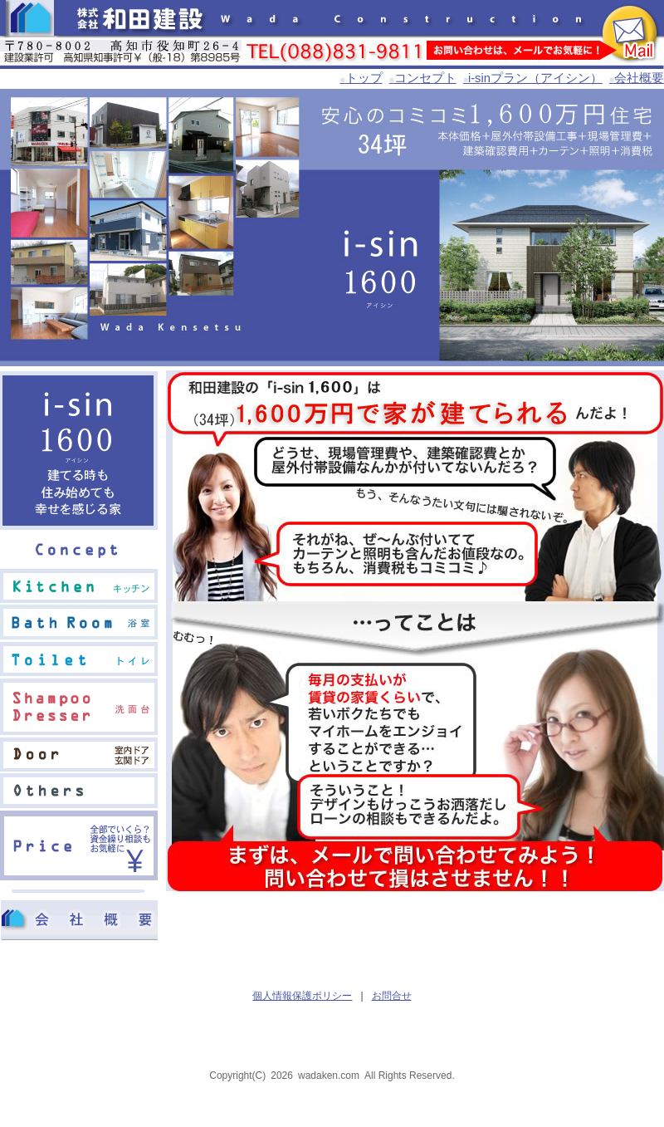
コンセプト (422, 78)
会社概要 (636, 78)
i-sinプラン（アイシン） (533, 78)
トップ (360, 78)
